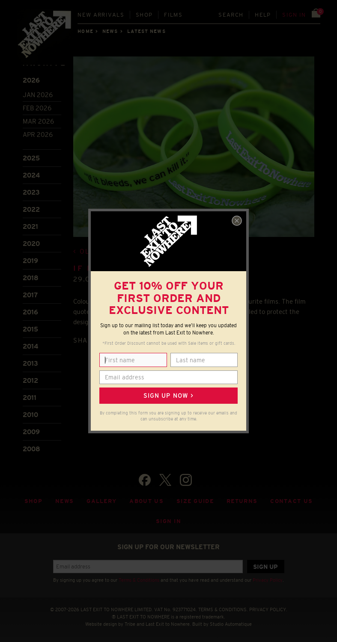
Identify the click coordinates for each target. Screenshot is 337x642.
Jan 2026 (38, 94)
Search (230, 15)
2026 (31, 80)
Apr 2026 (38, 134)
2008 (31, 449)
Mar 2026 (38, 121)
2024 (31, 175)
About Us (146, 501)
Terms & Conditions (139, 580)
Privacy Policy (268, 580)
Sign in (294, 15)
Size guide (195, 501)
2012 (30, 380)
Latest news (146, 31)
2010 (30, 414)
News (110, 31)
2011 (29, 397)
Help (263, 15)
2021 (30, 226)
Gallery (101, 501)
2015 (30, 329)
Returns (242, 501)
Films (173, 15)
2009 (31, 431)
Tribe (130, 624)
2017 (30, 295)
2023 (31, 192)
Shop (144, 15)
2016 (30, 312)
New (101, 15)
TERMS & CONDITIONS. (223, 609)
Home (85, 31)
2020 (31, 243)
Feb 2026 (37, 108)
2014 (30, 346)
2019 (30, 260)
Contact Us (291, 501)
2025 (31, 158)
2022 (31, 209)
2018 (31, 277)
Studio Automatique (231, 624)
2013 (30, 363)
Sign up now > (168, 395)
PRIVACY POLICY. (268, 609)
